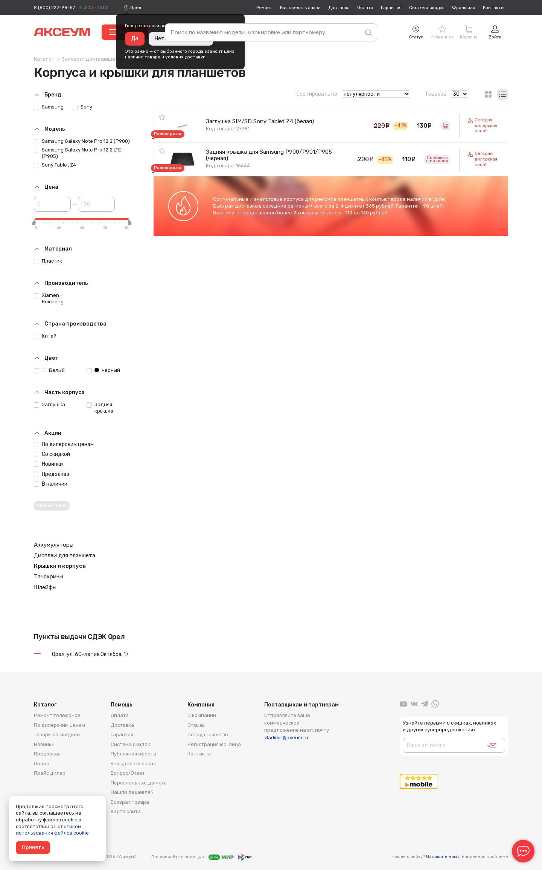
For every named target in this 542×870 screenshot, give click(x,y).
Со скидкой (52, 454)
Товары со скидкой (57, 734)
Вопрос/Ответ (128, 773)
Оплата (365, 7)
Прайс (41, 763)
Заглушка (49, 405)
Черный (103, 370)
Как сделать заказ (300, 7)
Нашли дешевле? (132, 792)
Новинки (48, 464)
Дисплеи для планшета (64, 555)
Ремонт (264, 7)
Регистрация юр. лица (214, 744)
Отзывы (196, 725)
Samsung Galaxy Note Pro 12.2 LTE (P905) (77, 153)
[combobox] (135, 7)
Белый (49, 370)
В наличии (50, 484)
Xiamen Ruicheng (49, 298)
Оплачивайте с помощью (201, 857)
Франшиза (463, 7)
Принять (33, 847)
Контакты (493, 7)
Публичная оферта (133, 754)
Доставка (339, 7)
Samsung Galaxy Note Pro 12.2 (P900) (82, 141)
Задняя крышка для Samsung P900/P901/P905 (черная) (269, 155)
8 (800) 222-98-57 (54, 7)
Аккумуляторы (53, 544)
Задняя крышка (100, 408)
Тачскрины (48, 576)
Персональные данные (139, 783)
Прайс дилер (49, 773)
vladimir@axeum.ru (286, 737)
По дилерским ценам (64, 444)
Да (135, 38)
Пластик (48, 261)
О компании (201, 715)
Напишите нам (441, 856)
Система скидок (427, 7)
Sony (82, 107)
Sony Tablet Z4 (55, 165)
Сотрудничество (207, 734)
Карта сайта (126, 811)
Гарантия (391, 7)
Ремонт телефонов (57, 715)
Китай (45, 336)
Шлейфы (45, 587)
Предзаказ (51, 474)
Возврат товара (130, 802)
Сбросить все (52, 505)
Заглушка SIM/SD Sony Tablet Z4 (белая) (260, 121)
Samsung (49, 107)
